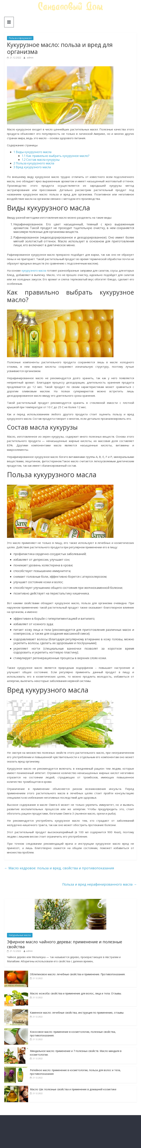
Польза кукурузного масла (33, 163)
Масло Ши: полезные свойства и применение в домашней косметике (73, 1089)
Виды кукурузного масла (32, 152)
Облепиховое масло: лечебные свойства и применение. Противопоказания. (77, 974)
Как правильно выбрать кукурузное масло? (55, 156)
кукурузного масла (34, 270)
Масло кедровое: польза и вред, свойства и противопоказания (59, 868)
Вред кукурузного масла (32, 167)
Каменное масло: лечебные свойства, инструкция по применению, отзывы (77, 1012)
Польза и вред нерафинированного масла (99, 884)
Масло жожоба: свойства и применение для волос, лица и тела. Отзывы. (76, 993)
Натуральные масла (20, 935)
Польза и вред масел (20, 38)
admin (30, 57)
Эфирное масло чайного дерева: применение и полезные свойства (64, 944)
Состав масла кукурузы (40, 160)
